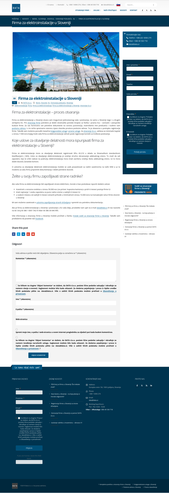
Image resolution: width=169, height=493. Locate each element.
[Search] (153, 5)
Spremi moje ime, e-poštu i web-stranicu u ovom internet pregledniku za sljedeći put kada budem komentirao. (64, 332)
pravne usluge (74, 131)
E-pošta (25, 309)
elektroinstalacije (21, 106)
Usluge (96, 10)
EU (49, 103)
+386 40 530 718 (93, 5)
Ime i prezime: (133, 65)
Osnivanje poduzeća (58, 103)
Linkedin (151, 386)
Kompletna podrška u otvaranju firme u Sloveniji (113, 484)
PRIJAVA (29, 448)
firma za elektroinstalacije (42, 106)
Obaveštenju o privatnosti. (31, 439)
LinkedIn (24, 234)
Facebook (39, 218)
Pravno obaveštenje (150, 487)
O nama (50, 5)
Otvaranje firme (82, 10)
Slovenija (69, 103)
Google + (29, 234)
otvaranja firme (34, 123)
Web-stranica (21, 319)
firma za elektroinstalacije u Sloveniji (66, 106)
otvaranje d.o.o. (90, 131)
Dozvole (44, 103)
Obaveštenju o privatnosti (27, 349)
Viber (88, 411)
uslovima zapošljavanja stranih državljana (53, 202)
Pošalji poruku (140, 152)
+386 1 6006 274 (75, 5)
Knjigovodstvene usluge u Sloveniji (144, 484)
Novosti (123, 10)
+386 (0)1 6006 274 (143, 38)
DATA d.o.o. (27, 103)
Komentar (26, 258)
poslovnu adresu (19, 128)
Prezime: (20, 398)
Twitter (19, 234)
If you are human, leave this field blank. (139, 161)
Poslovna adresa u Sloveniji (131, 487)
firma (30, 106)
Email (34, 234)
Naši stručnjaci (110, 10)
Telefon (129, 84)
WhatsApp (96, 411)
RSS (146, 386)
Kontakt (60, 5)
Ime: (18, 389)
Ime (23, 299)
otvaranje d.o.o (85, 106)
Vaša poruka (132, 94)
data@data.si (108, 5)
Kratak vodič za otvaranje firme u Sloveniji (91, 216)
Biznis (38, 103)
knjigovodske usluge (59, 131)
